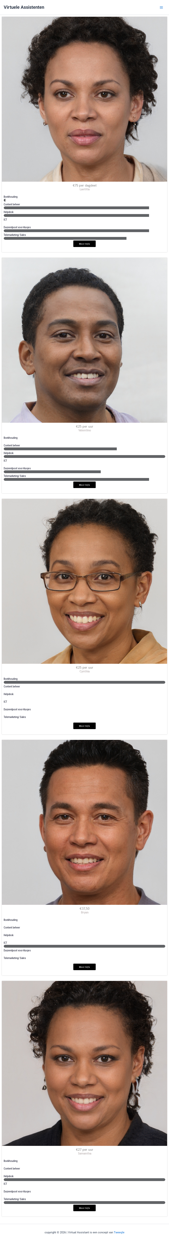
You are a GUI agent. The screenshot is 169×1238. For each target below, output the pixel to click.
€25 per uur (84, 426)
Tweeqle (119, 1232)
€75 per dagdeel (84, 185)
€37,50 (85, 908)
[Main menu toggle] (161, 7)
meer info (84, 243)
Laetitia (84, 189)
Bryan (84, 912)
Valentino (84, 430)
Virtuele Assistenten (24, 7)
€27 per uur (84, 1149)
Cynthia (84, 671)
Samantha (84, 1153)
